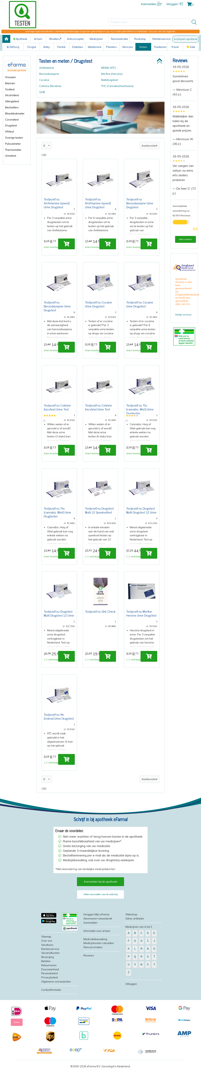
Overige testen (14, 137)
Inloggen (174, 4)
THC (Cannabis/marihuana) (117, 86)
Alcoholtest (12, 95)
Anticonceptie (75, 38)
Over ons (46, 944)
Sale (191, 46)
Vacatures (47, 948)
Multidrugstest (109, 79)
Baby (47, 46)
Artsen (38, 38)
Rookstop (140, 38)
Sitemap (46, 939)
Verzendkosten (50, 956)
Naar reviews (185, 239)
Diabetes (77, 46)
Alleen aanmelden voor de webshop (100, 898)
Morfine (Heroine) (111, 73)
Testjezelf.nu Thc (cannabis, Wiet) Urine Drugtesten (139, 410)
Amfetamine (46, 67)
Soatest (10, 89)
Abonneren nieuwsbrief (97, 922)
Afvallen (55, 38)
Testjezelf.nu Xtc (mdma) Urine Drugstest (59, 719)
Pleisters (111, 46)
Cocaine (44, 79)
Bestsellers (12, 107)
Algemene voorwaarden (56, 984)
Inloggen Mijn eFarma (96, 917)
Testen (143, 46)
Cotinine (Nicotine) (50, 86)
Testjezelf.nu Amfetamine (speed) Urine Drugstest (56, 202)
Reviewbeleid (49, 976)
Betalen (46, 964)
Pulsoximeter (13, 143)
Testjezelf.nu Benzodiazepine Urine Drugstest (139, 202)
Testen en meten (54, 61)
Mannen (10, 83)
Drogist (31, 46)
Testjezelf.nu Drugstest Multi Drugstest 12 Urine (141, 511)
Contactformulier (51, 993)
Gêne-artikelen (134, 922)
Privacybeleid (49, 980)
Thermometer (13, 149)
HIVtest (9, 131)
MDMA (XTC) (108, 67)
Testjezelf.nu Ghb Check (100, 613)
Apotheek (20, 38)
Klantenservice (162, 38)
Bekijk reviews (183, 314)
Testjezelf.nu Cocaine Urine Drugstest (98, 304)
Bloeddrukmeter (15, 113)
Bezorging (47, 960)
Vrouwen (10, 77)
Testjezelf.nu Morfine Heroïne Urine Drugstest (141, 615)
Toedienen (160, 46)
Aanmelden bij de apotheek (100, 885)
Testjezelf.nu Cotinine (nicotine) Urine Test (57, 408)
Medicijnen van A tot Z (138, 930)
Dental (61, 46)
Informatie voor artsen (96, 934)
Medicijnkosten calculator (98, 946)
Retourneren (49, 968)
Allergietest (12, 101)
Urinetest (10, 155)
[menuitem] (16, 77)
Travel (175, 46)
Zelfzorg (13, 46)
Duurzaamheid (50, 972)
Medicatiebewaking (95, 942)
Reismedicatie (119, 38)
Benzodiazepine (49, 73)
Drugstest (11, 125)
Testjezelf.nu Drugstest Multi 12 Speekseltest (99, 511)
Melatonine (94, 46)
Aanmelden (151, 4)
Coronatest (12, 119)
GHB (42, 92)
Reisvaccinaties (92, 950)
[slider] (179, 71)
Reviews (180, 60)
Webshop (131, 917)
